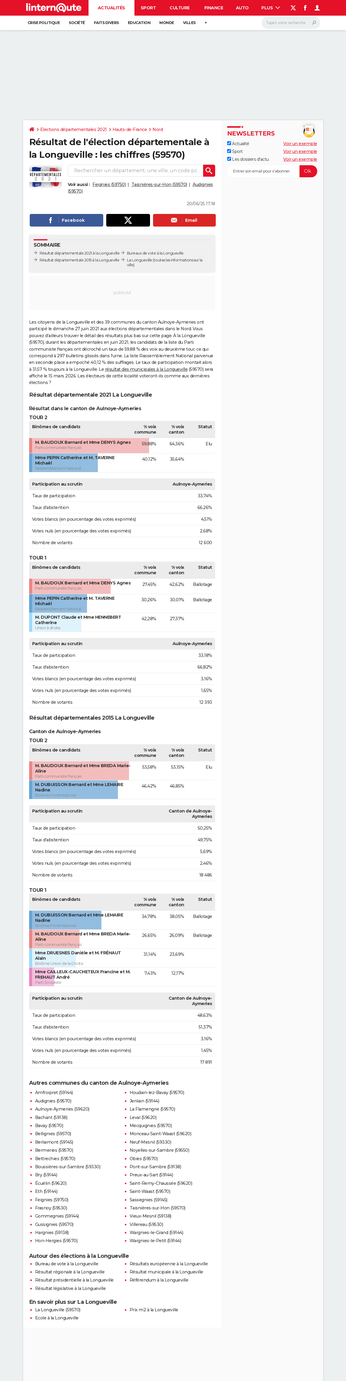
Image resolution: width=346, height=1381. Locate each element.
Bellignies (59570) (53, 1133)
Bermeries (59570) (54, 1150)
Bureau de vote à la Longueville (66, 1264)
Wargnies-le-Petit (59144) (155, 1240)
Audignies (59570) (53, 1101)
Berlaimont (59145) (54, 1142)
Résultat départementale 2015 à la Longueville (79, 260)
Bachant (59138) (51, 1117)
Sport (148, 8)
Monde (166, 22)
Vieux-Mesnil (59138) (150, 1216)
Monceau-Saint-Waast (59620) (160, 1133)
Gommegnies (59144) (57, 1216)
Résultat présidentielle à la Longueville (74, 1280)
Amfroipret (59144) (54, 1092)
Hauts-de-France (130, 129)
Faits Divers (106, 22)
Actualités (111, 8)
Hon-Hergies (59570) (56, 1240)
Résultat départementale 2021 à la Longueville (80, 253)
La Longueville (139, 260)
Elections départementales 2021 (73, 129)
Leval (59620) (143, 1117)
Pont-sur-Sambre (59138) (155, 1166)
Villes (189, 22)
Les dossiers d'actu (248, 159)
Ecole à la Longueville (57, 1318)
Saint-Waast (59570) (150, 1191)
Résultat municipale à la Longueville (166, 1272)
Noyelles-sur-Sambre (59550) (159, 1150)
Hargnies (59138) (52, 1232)
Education (139, 22)
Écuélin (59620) (51, 1183)
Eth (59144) (46, 1191)
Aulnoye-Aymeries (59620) (62, 1109)
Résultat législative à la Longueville (70, 1288)
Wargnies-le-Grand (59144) (156, 1232)
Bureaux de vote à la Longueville (155, 253)
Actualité (238, 143)
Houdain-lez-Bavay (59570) (157, 1092)
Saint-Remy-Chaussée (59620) (161, 1183)
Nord (157, 129)
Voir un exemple (300, 143)
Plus (270, 8)
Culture (180, 8)
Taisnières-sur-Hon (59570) (159, 184)
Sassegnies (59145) (148, 1200)
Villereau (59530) (146, 1224)
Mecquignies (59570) (151, 1125)
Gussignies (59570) (54, 1224)
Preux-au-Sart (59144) (151, 1175)
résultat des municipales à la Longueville (146, 369)
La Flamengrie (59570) (152, 1109)
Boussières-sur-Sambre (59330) (68, 1166)
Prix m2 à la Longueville (154, 1309)
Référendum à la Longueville (159, 1280)
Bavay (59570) (49, 1125)
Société (77, 22)
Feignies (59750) (109, 184)
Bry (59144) (46, 1175)
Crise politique (44, 22)
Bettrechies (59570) (55, 1158)
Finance (213, 8)
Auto (242, 8)
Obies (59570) (144, 1158)
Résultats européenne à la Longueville (169, 1264)
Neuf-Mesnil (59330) (150, 1142)
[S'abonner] (272, 171)
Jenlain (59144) (144, 1101)
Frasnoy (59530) (51, 1208)
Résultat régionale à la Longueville (70, 1272)
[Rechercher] (291, 23)
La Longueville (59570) (57, 1309)
